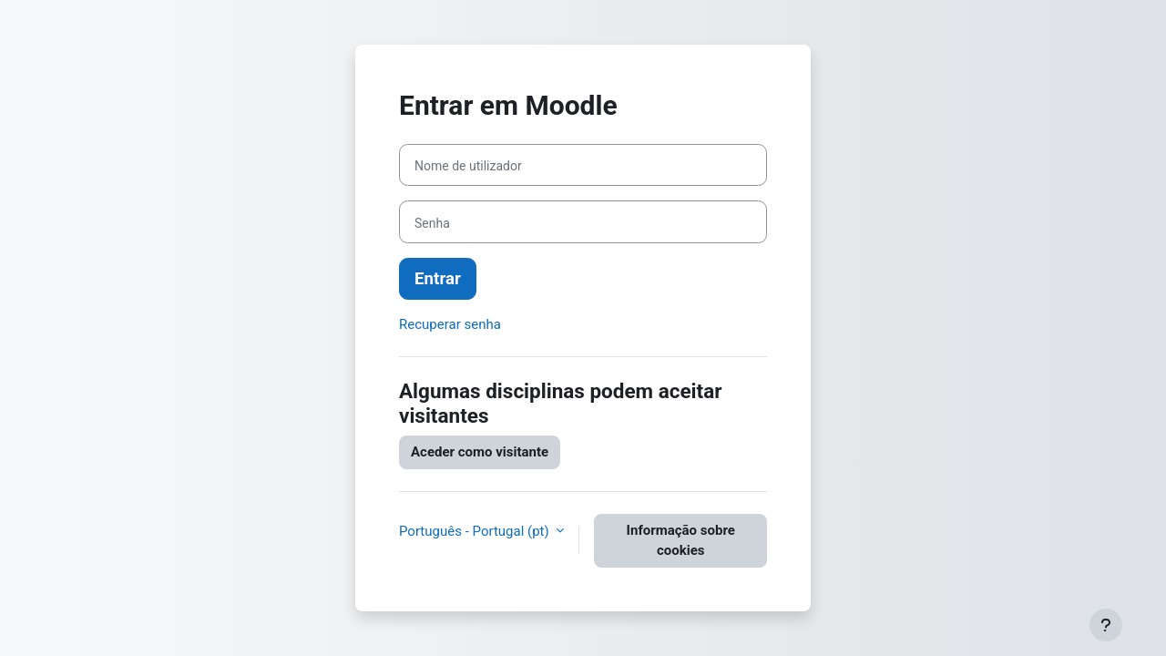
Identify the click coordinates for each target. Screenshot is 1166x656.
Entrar (437, 279)
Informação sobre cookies (681, 540)
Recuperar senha (450, 324)
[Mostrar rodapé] (1105, 625)
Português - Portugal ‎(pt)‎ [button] (475, 531)
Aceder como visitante (479, 452)
